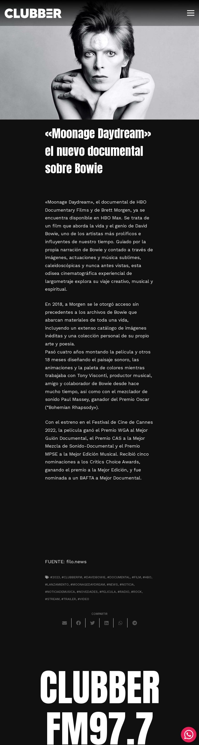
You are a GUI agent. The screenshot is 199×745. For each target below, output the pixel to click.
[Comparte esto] (79, 623)
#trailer (68, 599)
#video (83, 599)
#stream (52, 599)
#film (136, 577)
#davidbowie (94, 577)
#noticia (127, 584)
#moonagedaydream (87, 584)
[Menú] (190, 12)
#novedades (87, 592)
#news (112, 584)
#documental (118, 577)
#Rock (136, 592)
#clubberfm (72, 577)
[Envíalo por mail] (65, 623)
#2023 (55, 577)
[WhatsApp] (188, 734)
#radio (123, 592)
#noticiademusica (60, 592)
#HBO (147, 577)
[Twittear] (93, 623)
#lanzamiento (57, 584)
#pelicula (108, 592)
